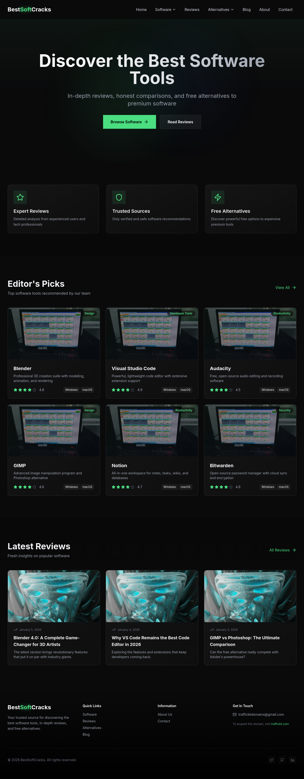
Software (165, 9)
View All (286, 287)
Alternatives (221, 9)
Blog (247, 9)
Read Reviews (180, 121)
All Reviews (282, 550)
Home (141, 9)
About (264, 9)
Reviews (192, 9)
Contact (286, 9)
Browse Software (130, 121)
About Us (165, 714)
